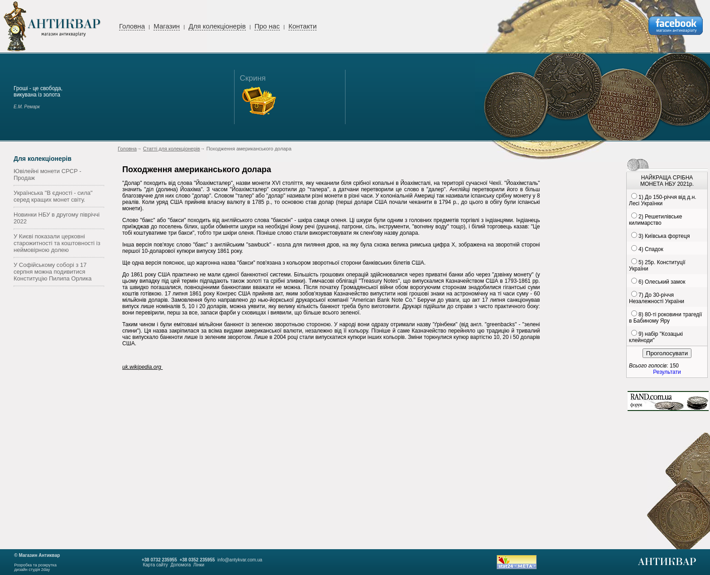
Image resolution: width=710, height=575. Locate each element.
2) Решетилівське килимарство (655, 219)
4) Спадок (650, 249)
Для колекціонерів (216, 26)
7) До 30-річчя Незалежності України (656, 298)
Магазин (167, 26)
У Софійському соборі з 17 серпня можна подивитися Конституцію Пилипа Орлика (52, 271)
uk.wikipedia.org (142, 367)
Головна (132, 26)
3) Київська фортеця (664, 236)
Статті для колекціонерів (171, 148)
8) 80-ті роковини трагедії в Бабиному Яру (665, 317)
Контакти (302, 26)
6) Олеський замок (661, 282)
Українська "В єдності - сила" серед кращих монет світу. (53, 196)
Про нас (267, 26)
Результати (667, 372)
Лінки (198, 564)
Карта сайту (155, 564)
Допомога (180, 564)
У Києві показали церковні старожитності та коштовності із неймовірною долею (57, 243)
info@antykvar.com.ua (239, 559)
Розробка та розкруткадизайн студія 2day (35, 567)
